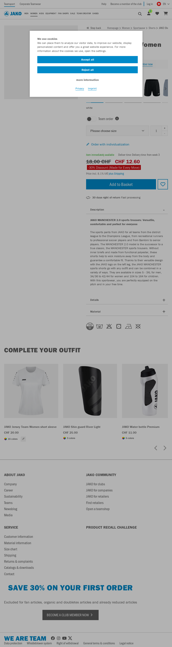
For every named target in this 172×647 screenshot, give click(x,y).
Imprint (92, 88)
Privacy (79, 88)
